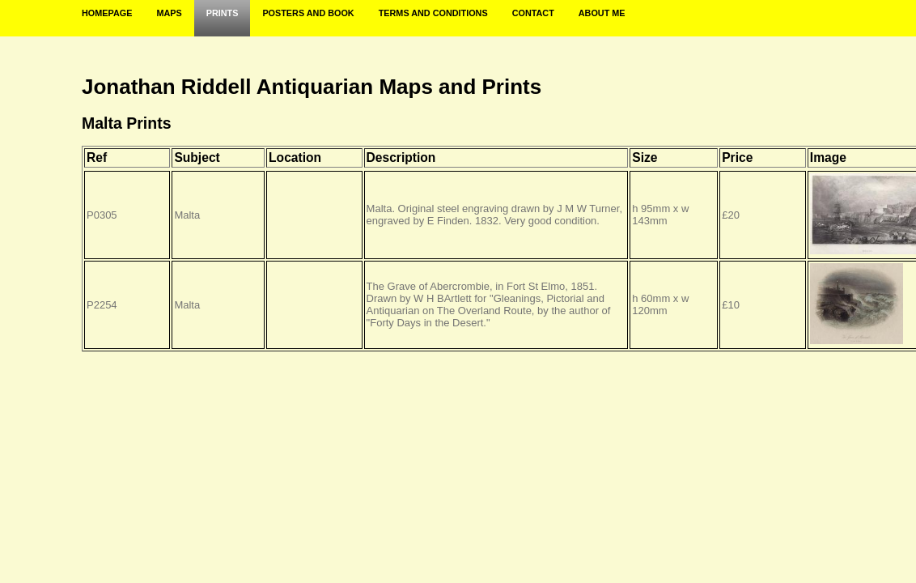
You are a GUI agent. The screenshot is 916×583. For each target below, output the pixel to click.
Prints (222, 13)
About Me (602, 13)
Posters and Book (308, 13)
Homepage (107, 13)
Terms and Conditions (433, 13)
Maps (168, 13)
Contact (533, 13)
